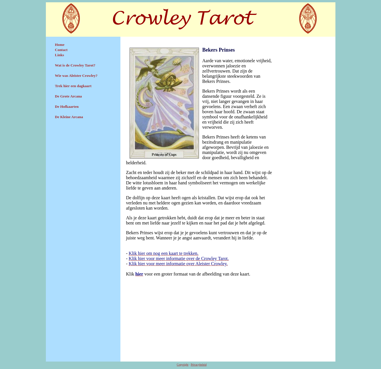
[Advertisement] (83, 165)
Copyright (183, 364)
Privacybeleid (198, 364)
